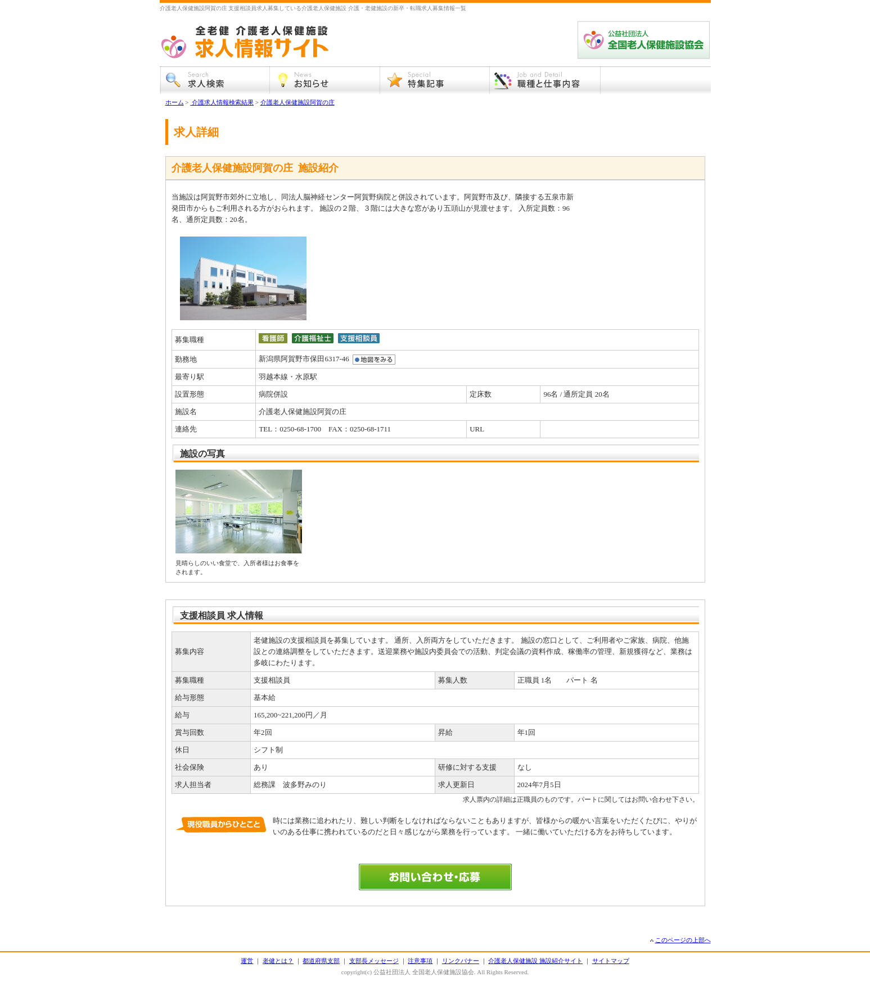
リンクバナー (460, 960)
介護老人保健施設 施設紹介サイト (535, 960)
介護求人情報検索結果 (222, 102)
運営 (247, 960)
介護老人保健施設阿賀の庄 (297, 102)
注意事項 (420, 960)
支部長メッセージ (374, 960)
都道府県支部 (321, 960)
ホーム (174, 102)
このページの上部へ (683, 940)
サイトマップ (610, 960)
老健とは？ (278, 960)
